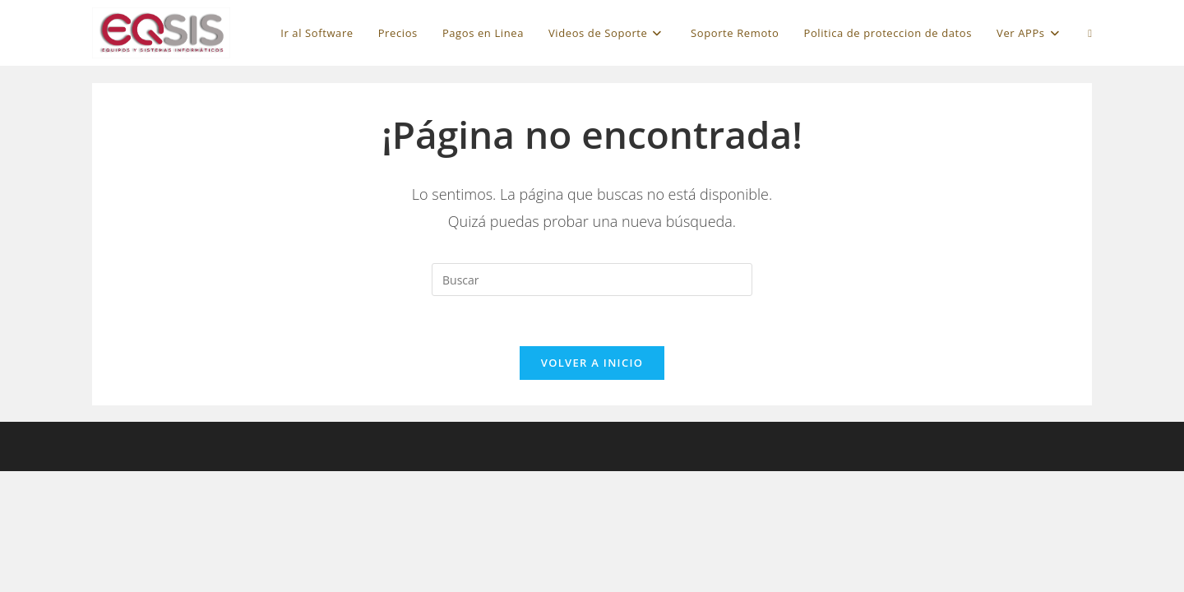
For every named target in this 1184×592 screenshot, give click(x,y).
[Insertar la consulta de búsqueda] (592, 279)
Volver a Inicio (592, 362)
